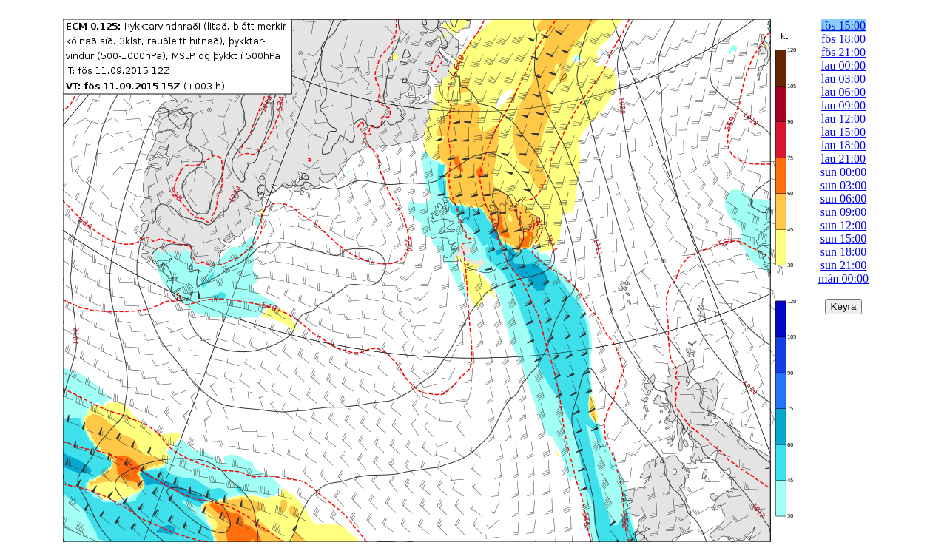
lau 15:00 (843, 132)
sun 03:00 (843, 185)
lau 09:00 (843, 105)
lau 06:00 (843, 92)
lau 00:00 (843, 65)
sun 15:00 (843, 238)
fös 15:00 (843, 25)
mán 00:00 (843, 278)
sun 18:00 (843, 252)
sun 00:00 (843, 172)
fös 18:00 (843, 39)
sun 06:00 (843, 198)
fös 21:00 (843, 52)
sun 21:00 (843, 265)
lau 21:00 (843, 158)
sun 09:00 (843, 212)
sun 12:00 (843, 225)
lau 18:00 (843, 145)
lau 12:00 (843, 118)
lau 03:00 (843, 78)
